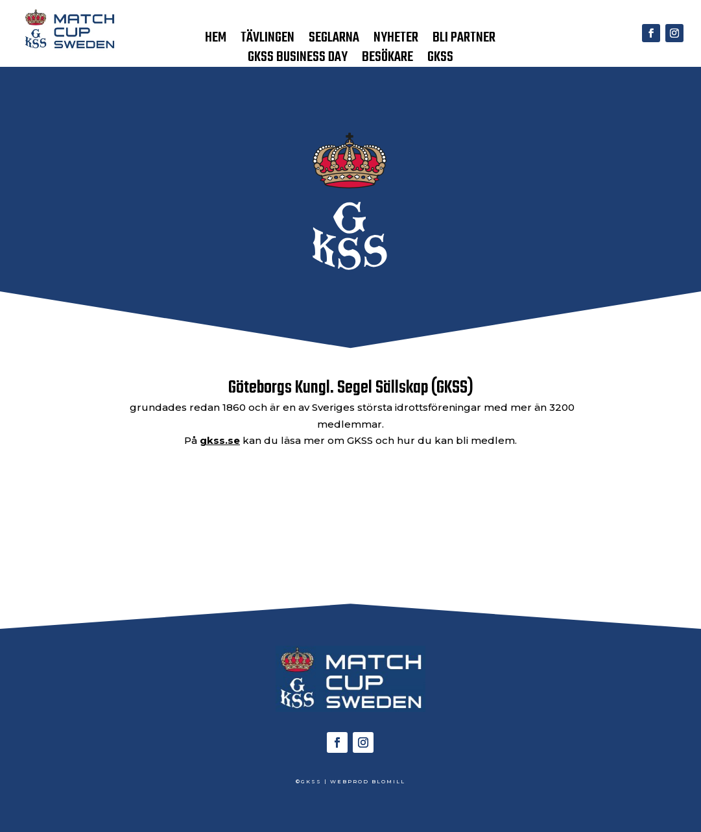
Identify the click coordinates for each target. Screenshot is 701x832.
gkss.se (220, 440)
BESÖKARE (387, 60)
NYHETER (396, 40)
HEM (215, 40)
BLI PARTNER (464, 40)
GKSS (440, 60)
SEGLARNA (334, 40)
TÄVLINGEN (267, 40)
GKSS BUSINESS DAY (298, 60)
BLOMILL (388, 781)
